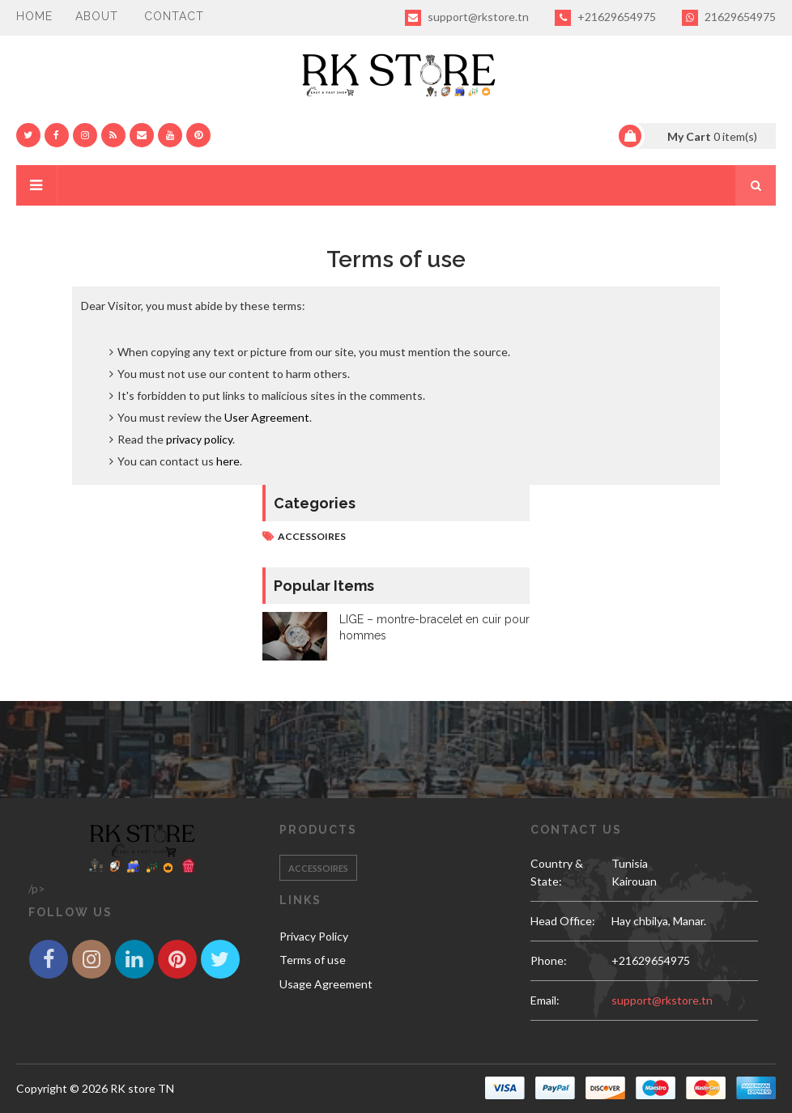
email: (545, 1000)
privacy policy (199, 439)
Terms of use (312, 959)
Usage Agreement (326, 984)
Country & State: (556, 872)
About (96, 16)
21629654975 (729, 18)
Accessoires (312, 536)
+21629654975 (605, 18)
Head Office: (562, 921)
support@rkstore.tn (467, 18)
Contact (174, 16)
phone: (548, 960)
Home (34, 16)
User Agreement (266, 417)
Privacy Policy (313, 936)
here (228, 461)
